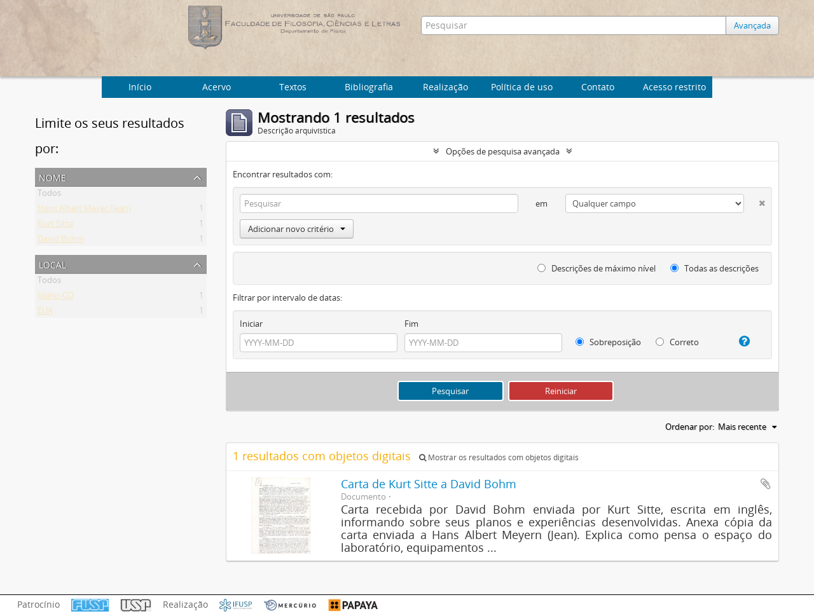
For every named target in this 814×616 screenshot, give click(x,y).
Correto (677, 342)
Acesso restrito (674, 87)
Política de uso (522, 87)
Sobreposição (608, 342)
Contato (597, 87)
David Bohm (61, 241)
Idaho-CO (56, 297)
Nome (52, 176)
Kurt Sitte (55, 225)
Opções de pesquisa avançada (503, 151)
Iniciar (251, 323)
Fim (411, 323)
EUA (45, 312)
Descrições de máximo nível (596, 268)
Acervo (216, 87)
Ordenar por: (689, 426)
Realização (445, 87)
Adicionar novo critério (296, 229)
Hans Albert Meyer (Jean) (84, 210)
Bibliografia (369, 87)
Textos (293, 87)
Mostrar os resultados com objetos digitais (499, 457)
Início (139, 87)
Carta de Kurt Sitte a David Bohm (428, 483)
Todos (49, 195)
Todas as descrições (714, 268)
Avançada (752, 25)
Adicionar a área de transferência (765, 483)
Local (52, 263)
